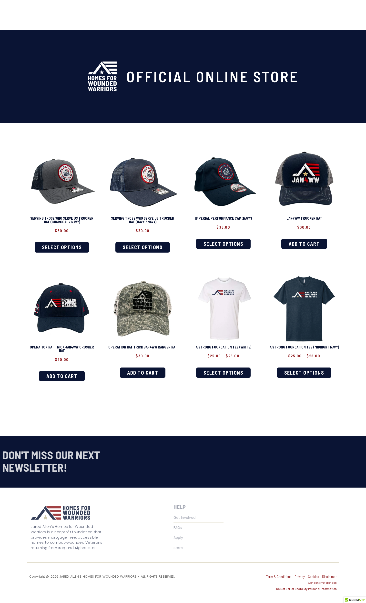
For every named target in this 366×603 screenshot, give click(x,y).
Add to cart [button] (304, 242)
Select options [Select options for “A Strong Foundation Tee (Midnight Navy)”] (304, 372)
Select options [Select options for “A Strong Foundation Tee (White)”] (223, 368)
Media (171, 12)
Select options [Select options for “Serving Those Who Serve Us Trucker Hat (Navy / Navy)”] (143, 246)
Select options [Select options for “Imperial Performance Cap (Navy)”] (223, 242)
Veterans (146, 12)
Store (226, 12)
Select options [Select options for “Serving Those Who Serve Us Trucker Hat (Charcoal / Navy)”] (62, 246)
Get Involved (199, 12)
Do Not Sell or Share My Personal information (306, 584)
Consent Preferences (322, 578)
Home (99, 12)
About (121, 12)
